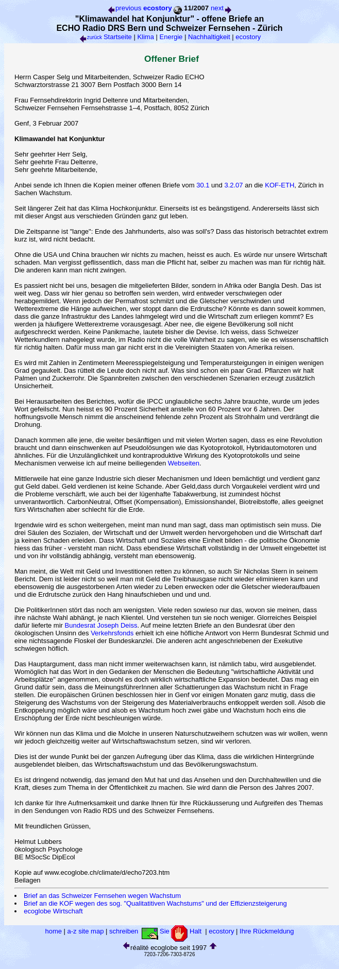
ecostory (248, 37)
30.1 (202, 185)
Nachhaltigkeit (209, 37)
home (53, 931)
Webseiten (183, 463)
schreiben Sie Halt (156, 931)
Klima (145, 37)
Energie (171, 37)
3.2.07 (233, 185)
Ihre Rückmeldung (267, 931)
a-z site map (85, 931)
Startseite (118, 37)
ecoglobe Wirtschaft (53, 911)
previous (124, 8)
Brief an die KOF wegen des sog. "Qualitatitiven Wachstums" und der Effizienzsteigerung (155, 903)
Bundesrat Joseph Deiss (101, 625)
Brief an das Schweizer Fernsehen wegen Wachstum (102, 895)
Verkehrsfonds (112, 633)
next (221, 8)
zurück (90, 37)
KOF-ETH (279, 185)
